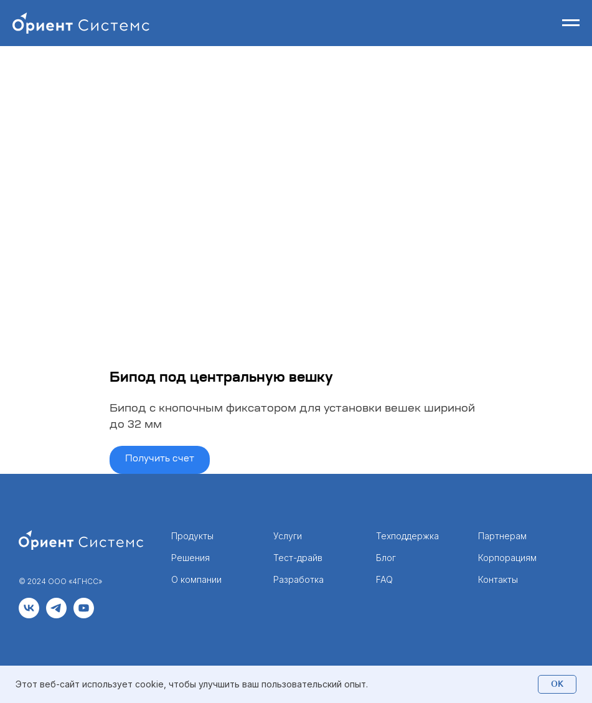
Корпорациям (507, 557)
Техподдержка (407, 536)
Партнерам (502, 536)
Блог (386, 557)
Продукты (192, 536)
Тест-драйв (297, 557)
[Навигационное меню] (571, 23)
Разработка (298, 579)
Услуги (287, 536)
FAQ (384, 579)
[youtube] (83, 615)
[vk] (29, 615)
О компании (196, 579)
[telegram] (56, 615)
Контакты (498, 579)
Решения (190, 557)
